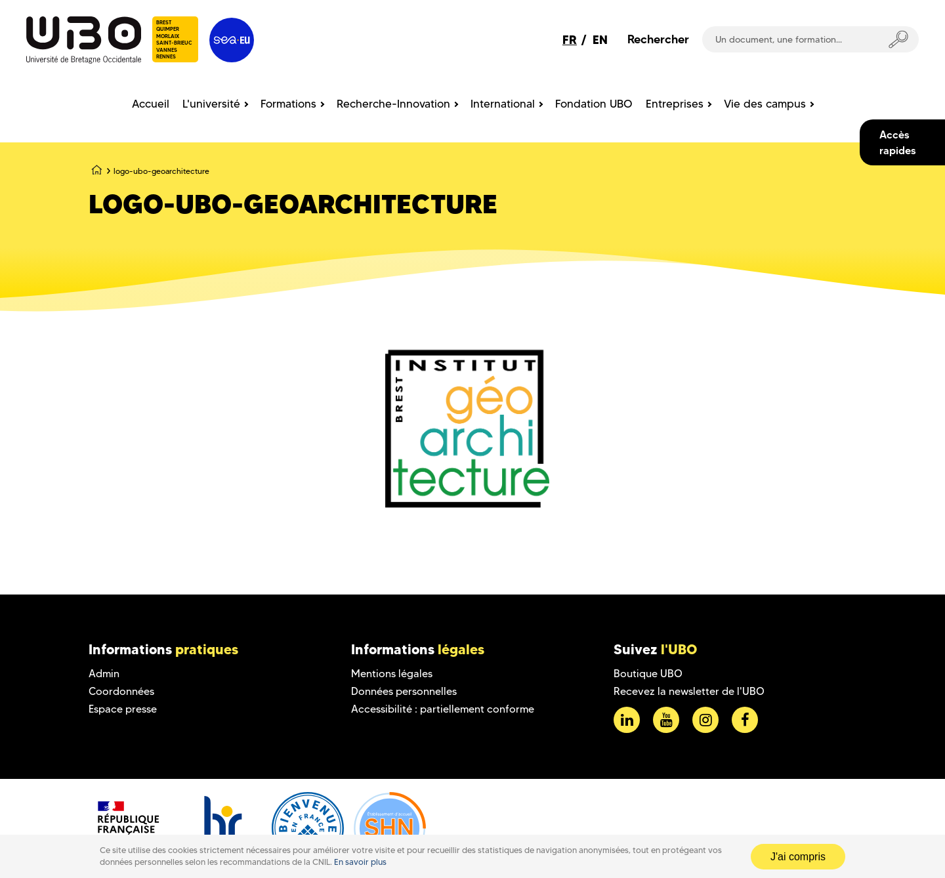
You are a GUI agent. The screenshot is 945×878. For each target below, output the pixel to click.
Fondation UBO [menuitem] (594, 103)
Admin (104, 673)
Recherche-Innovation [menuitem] (393, 103)
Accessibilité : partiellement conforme (442, 709)
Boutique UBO (648, 673)
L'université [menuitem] (211, 103)
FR (569, 39)
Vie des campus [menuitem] (765, 103)
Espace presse (123, 709)
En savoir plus (360, 862)
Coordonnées (121, 691)
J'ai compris (798, 856)
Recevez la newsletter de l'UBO (689, 691)
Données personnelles (404, 691)
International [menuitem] (503, 103)
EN (600, 39)
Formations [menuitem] (288, 103)
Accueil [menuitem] (150, 103)
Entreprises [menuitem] (675, 103)
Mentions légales (391, 673)
